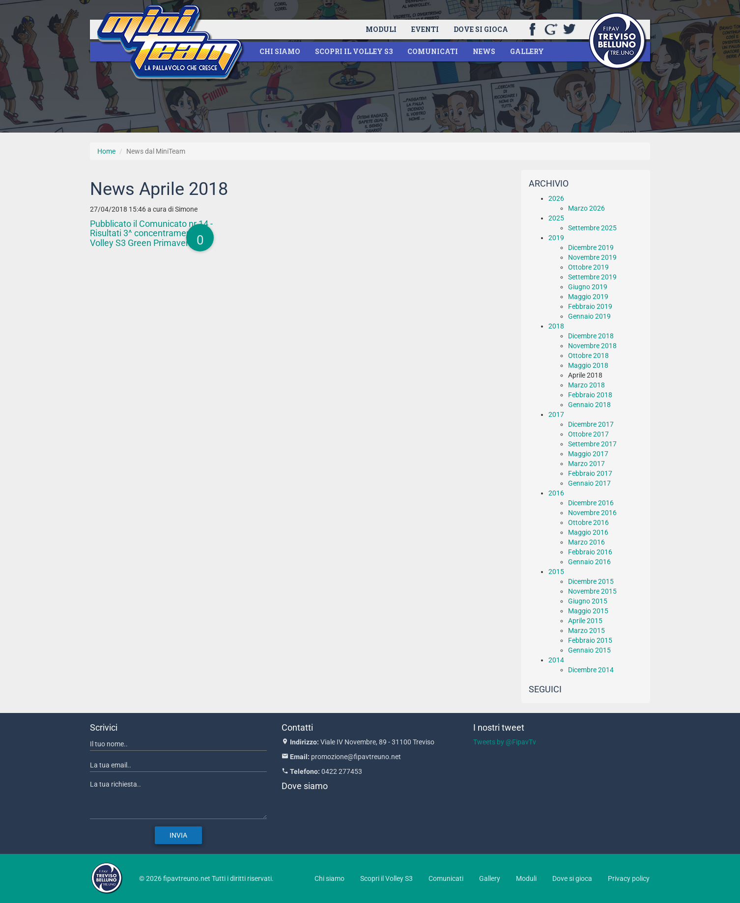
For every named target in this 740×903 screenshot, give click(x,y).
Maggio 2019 (588, 297)
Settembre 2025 (592, 228)
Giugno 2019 (587, 287)
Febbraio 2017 (590, 473)
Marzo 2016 (586, 542)
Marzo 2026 (586, 208)
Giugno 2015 (587, 601)
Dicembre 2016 (591, 503)
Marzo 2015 (586, 630)
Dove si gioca (481, 29)
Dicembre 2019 (591, 247)
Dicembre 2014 (591, 670)
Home (106, 151)
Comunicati (432, 51)
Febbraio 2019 (590, 306)
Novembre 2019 (592, 257)
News (484, 51)
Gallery (527, 51)
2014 (556, 660)
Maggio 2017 (588, 454)
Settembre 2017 (592, 444)
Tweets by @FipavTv (504, 742)
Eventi (425, 29)
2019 (556, 238)
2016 (556, 493)
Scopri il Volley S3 (354, 51)
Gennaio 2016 (589, 562)
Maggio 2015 (588, 611)
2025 (556, 218)
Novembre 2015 (592, 591)
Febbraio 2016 (590, 552)
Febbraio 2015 (590, 640)
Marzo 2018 (586, 385)
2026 (556, 198)
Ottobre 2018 (588, 355)
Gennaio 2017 (589, 483)
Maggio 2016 (588, 532)
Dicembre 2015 (591, 581)
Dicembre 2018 (591, 336)
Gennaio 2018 (589, 405)
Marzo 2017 (586, 463)
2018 (556, 326)
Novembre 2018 (592, 346)
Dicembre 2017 (591, 424)
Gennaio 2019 (589, 316)
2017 (556, 414)
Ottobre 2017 (588, 434)
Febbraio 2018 (590, 395)
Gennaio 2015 (589, 650)
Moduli (381, 29)
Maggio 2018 (588, 365)
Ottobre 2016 (588, 522)
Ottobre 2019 (588, 267)
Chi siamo (279, 51)
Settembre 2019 (592, 277)
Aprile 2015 (585, 621)
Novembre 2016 (592, 513)
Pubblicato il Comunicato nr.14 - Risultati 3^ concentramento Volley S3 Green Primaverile (151, 233)
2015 (556, 571)
